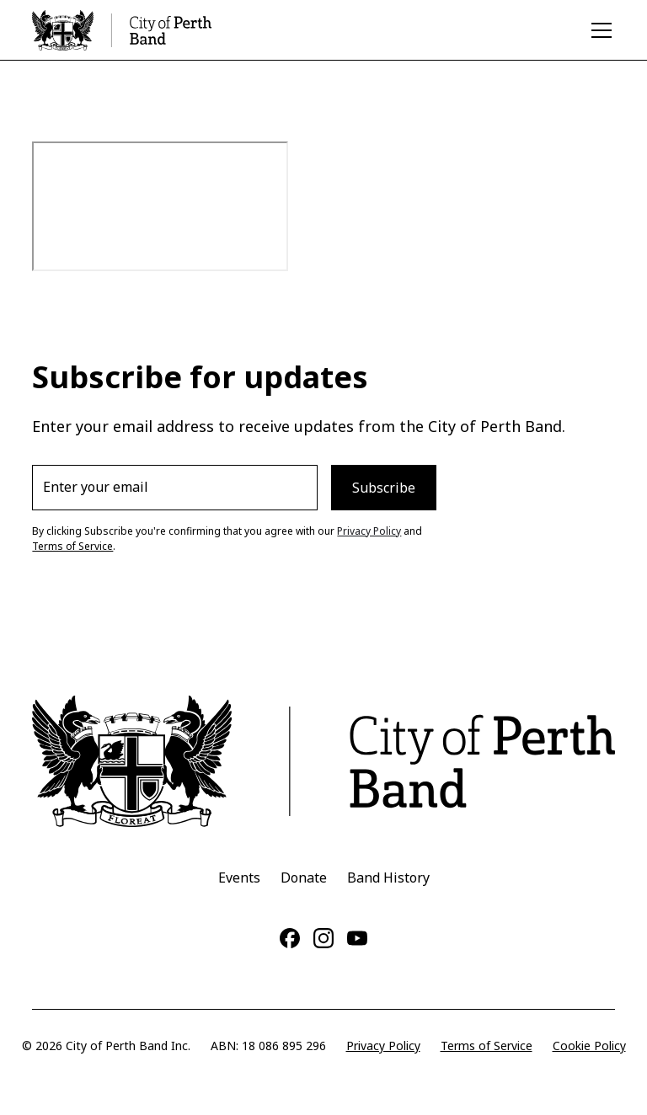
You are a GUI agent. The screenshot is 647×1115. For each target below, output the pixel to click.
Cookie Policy (589, 1046)
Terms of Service (72, 546)
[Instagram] (323, 938)
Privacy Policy (369, 531)
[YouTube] (357, 938)
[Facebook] (290, 938)
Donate (304, 877)
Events (239, 877)
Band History (388, 877)
